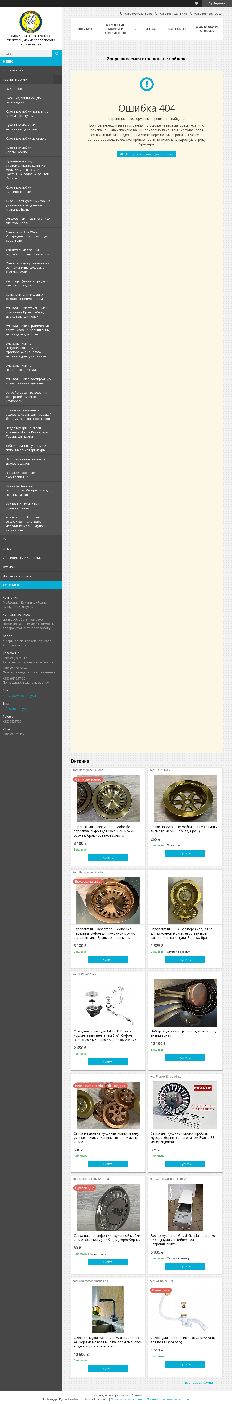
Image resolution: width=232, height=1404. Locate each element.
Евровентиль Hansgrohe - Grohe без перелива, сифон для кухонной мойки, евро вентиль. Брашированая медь (104, 933)
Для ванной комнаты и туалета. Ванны (23, 506)
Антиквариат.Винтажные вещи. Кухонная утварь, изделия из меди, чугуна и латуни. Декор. (25, 523)
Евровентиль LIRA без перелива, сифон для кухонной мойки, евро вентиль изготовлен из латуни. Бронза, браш (182, 933)
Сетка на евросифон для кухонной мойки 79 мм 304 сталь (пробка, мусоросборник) (108, 1237)
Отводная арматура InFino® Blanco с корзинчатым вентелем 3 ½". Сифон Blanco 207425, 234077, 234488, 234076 (105, 1035)
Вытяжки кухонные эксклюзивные (20, 474)
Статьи (8, 539)
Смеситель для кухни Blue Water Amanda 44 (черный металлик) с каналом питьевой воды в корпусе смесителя (108, 1342)
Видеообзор (15, 89)
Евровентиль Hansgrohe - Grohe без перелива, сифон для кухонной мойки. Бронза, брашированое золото (104, 831)
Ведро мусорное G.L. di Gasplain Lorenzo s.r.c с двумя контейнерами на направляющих (183, 1239)
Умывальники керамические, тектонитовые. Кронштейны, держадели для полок (28, 330)
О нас (7, 548)
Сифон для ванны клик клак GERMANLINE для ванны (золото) (184, 1340)
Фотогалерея (13, 70)
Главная (84, 29)
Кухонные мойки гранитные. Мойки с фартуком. (27, 113)
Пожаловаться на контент (128, 1399)
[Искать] (57, 53)
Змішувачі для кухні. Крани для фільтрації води (29, 220)
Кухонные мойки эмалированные (18, 189)
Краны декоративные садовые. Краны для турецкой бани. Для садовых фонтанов (29, 414)
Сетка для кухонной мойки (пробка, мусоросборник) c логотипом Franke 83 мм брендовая (182, 1137)
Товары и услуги (15, 79)
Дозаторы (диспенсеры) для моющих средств (27, 283)
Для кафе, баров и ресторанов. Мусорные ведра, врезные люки (29, 490)
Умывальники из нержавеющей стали (22, 367)
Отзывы (9, 567)
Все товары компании (202, 1382)
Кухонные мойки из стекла (26, 138)
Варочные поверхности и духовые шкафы (25, 461)
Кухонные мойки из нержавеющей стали (22, 127)
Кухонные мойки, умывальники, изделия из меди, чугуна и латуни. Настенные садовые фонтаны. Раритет (29, 169)
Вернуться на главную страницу (149, 154)
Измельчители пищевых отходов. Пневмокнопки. (25, 296)
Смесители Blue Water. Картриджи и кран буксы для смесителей (27, 236)
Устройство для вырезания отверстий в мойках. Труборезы (26, 396)
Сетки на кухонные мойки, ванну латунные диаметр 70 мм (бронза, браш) (185, 829)
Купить (108, 857)
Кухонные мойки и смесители (115, 29)
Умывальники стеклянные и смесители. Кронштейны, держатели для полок (27, 312)
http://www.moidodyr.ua (20, 695)
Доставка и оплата (17, 576)
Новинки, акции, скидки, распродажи (24, 100)
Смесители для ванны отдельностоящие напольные (29, 252)
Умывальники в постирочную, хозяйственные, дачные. (29, 381)
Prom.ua (136, 1395)
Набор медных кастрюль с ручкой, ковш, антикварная (183, 1033)
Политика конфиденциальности (168, 1399)
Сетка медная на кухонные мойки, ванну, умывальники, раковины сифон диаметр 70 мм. (107, 1137)
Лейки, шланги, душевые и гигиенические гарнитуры (26, 447)
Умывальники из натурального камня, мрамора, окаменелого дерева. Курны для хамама (26, 349)
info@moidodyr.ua (16, 708)
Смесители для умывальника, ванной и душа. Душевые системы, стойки (28, 267)
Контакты (177, 29)
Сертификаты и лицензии (22, 558)
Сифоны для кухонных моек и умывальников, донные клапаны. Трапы (28, 205)
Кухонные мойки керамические (18, 149)
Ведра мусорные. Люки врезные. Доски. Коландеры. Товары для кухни (27, 432)
